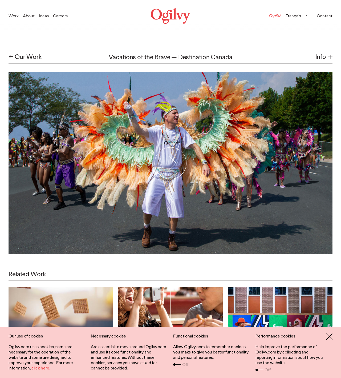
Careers (60, 16)
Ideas (44, 16)
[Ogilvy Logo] (170, 16)
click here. (40, 368)
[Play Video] (171, 163)
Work (14, 16)
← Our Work (25, 57)
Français (293, 16)
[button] (323, 57)
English (275, 16)
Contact (324, 16)
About (29, 16)
